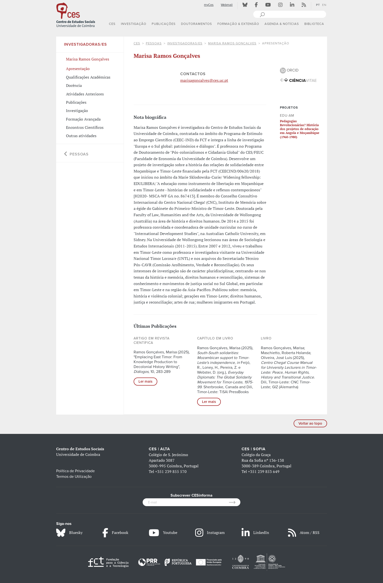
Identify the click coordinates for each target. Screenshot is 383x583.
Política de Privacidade (75, 471)
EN (324, 5)
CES (137, 43)
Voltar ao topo (310, 423)
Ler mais (145, 381)
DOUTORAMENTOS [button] (196, 24)
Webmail (227, 5)
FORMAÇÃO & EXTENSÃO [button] (238, 24)
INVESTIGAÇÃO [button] (133, 24)
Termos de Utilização (74, 476)
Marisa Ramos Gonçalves (232, 43)
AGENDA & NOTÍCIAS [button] (282, 24)
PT (318, 5)
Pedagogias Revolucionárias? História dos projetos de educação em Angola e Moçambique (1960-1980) (299, 129)
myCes (208, 5)
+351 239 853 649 (263, 471)
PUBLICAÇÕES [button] (164, 24)
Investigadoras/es (184, 43)
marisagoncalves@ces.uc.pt (204, 80)
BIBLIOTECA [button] (314, 24)
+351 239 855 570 (171, 471)
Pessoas (154, 43)
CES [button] (112, 24)
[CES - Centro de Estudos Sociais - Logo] (75, 14)
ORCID (289, 70)
